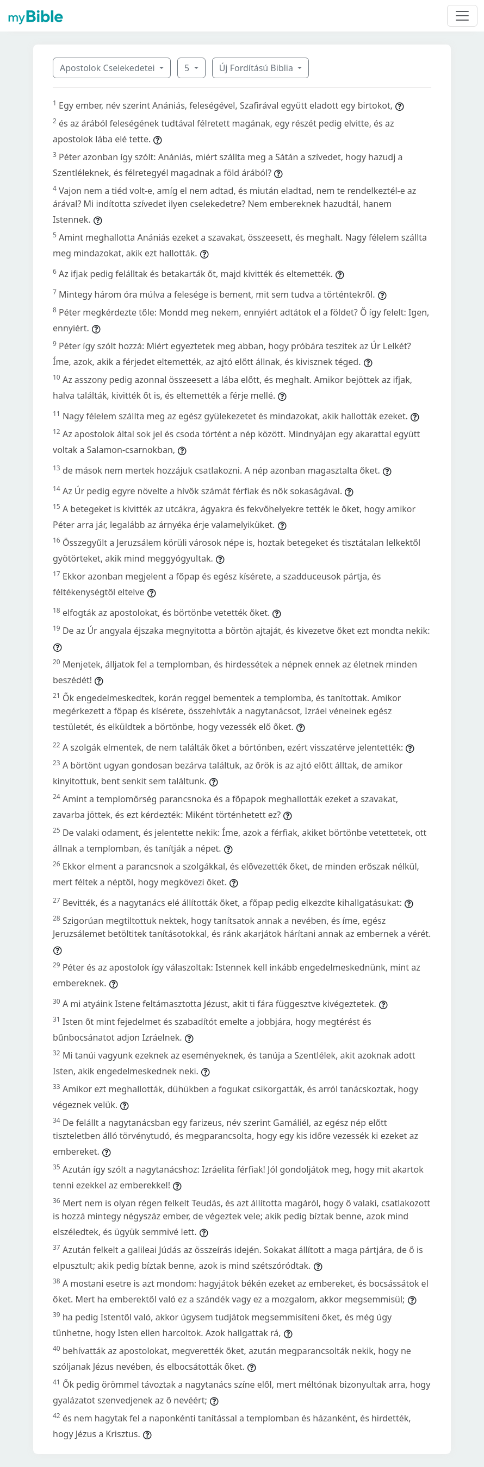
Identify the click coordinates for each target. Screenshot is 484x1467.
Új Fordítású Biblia (257, 68)
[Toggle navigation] (462, 16)
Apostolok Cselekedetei (108, 68)
